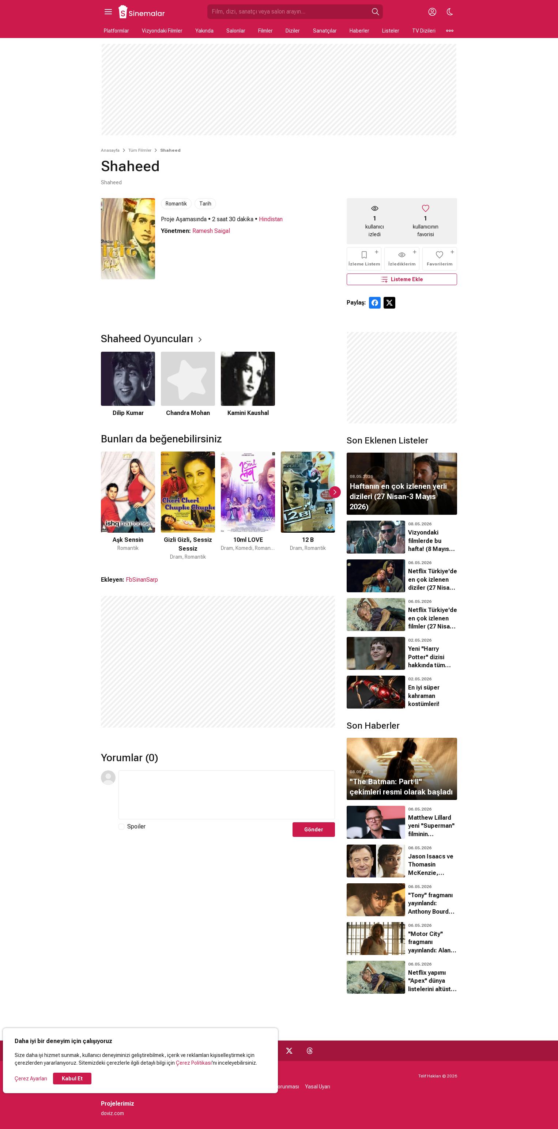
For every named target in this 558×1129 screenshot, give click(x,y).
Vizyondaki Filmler (162, 31)
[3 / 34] (248, 506)
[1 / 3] (128, 385)
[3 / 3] (248, 385)
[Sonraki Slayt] (335, 492)
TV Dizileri (424, 31)
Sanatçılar (325, 31)
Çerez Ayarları (31, 1078)
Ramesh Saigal (211, 230)
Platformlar (116, 31)
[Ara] (375, 11)
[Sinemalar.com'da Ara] (287, 11)
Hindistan (271, 219)
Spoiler (136, 826)
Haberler (359, 31)
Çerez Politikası (194, 1063)
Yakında (204, 31)
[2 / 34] (188, 506)
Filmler (265, 31)
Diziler (293, 31)
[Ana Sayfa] (141, 11)
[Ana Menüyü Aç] (108, 11)
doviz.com (112, 1113)
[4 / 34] (308, 506)
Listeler (390, 31)
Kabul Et (72, 1078)
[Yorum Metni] (226, 794)
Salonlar (235, 31)
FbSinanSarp (142, 579)
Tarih (205, 204)
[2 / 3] (188, 385)
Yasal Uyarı (317, 1087)
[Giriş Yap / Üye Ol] (432, 11)
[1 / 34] (128, 506)
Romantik (176, 204)
